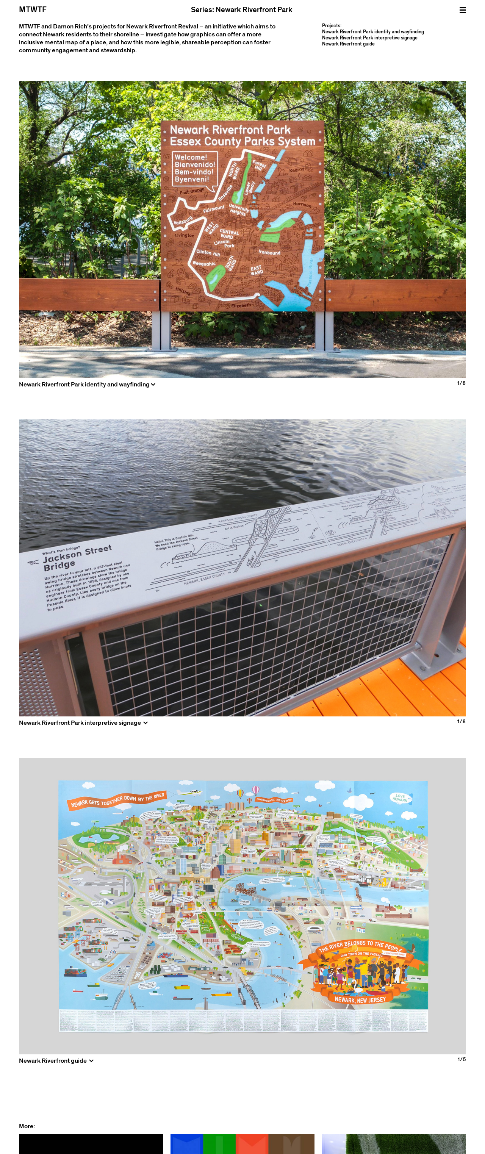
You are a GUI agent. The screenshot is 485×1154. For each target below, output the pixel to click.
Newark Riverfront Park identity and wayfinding (373, 31)
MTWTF (33, 9)
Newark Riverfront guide (348, 44)
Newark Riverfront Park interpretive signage (370, 37)
